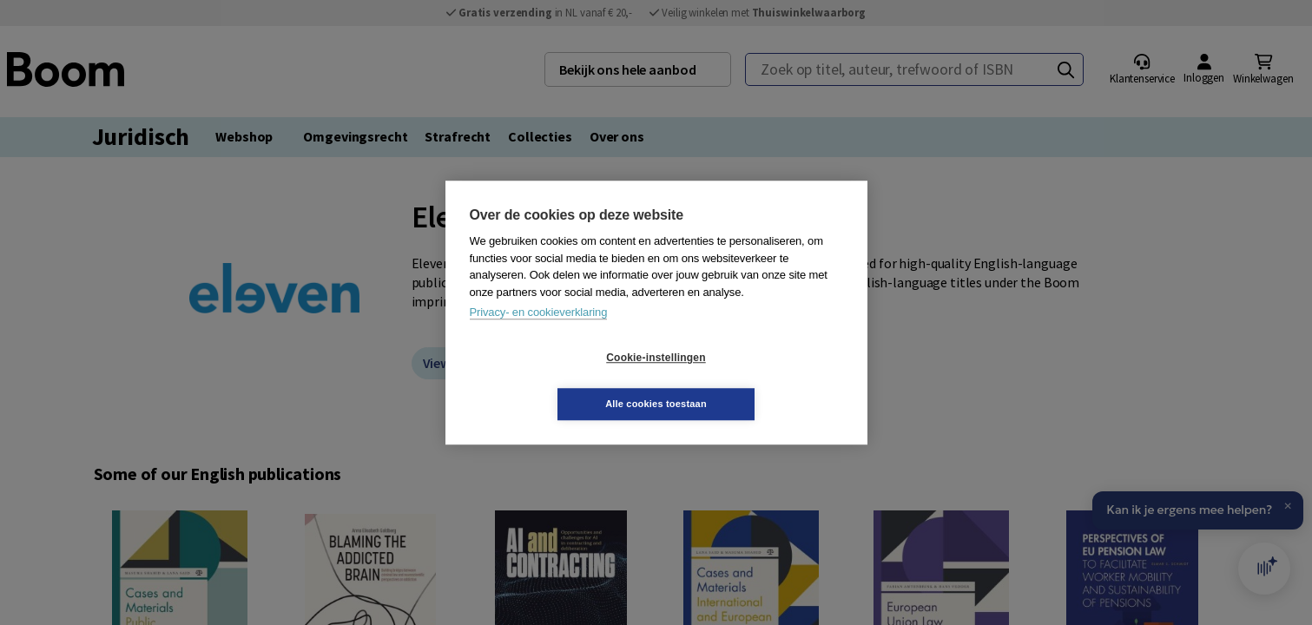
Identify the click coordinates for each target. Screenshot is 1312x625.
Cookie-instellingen (552, 381)
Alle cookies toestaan (759, 380)
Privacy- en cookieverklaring (539, 335)
